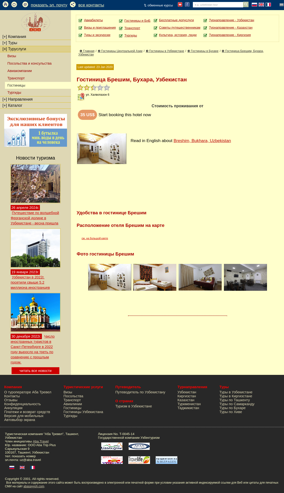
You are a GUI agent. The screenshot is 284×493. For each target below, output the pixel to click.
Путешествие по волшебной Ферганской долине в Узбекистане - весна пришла (35, 218)
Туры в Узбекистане (235, 392)
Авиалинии (73, 404)
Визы (11, 56)
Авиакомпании (19, 71)
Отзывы (10, 400)
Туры (9, 43)
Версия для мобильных (24, 416)
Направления (17, 99)
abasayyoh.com (33, 486)
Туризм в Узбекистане (133, 406)
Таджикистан (188, 408)
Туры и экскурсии (97, 35)
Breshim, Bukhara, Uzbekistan (202, 140)
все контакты (91, 4)
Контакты (12, 396)
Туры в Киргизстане (235, 396)
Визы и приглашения (100, 27)
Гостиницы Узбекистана (83, 412)
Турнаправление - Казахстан (230, 27)
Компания (14, 37)
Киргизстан (187, 396)
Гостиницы (73, 408)
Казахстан (186, 400)
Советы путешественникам (179, 27)
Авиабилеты (93, 20)
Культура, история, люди (178, 35)
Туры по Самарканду (236, 404)
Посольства (73, 396)
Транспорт (16, 78)
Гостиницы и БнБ (137, 20)
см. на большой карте (95, 238)
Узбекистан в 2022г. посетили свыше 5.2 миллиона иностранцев (30, 282)
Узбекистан (187, 392)
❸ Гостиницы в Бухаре (202, 51)
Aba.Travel (41, 441)
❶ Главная (87, 51)
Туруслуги (14, 49)
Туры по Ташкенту (234, 400)
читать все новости (35, 371)
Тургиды (14, 92)
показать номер (24, 456)
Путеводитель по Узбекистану (140, 392)
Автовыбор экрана (19, 420)
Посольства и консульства (29, 63)
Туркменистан (189, 404)
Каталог (12, 105)
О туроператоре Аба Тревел (27, 392)
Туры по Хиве (230, 412)
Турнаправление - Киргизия (230, 35)
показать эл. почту (49, 4)
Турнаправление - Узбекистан (231, 20)
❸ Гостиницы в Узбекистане (165, 51)
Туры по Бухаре (232, 408)
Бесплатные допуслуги (176, 20)
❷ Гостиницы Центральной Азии (120, 51)
